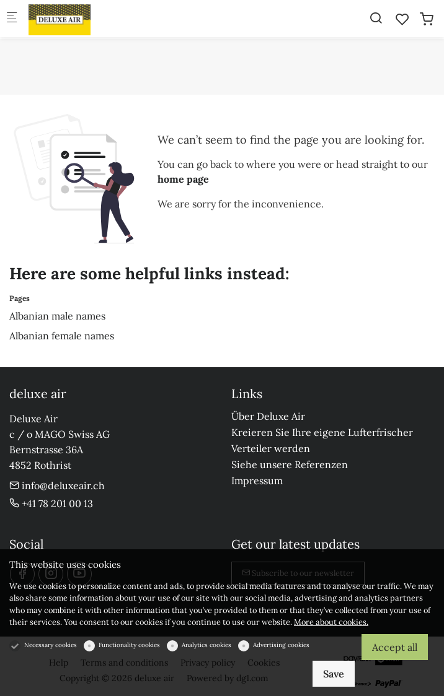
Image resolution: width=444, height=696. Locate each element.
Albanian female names (61, 335)
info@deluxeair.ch (57, 485)
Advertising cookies (281, 645)
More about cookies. (331, 622)
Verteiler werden (270, 448)
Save (333, 674)
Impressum (257, 480)
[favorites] (402, 19)
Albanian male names (57, 316)
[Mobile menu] (12, 19)
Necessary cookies (50, 645)
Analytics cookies (206, 645)
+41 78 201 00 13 (51, 503)
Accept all (394, 647)
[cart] (426, 19)
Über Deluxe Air (268, 416)
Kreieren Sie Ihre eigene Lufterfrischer (322, 432)
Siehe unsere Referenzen (289, 464)
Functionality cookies (129, 645)
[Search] (375, 18)
